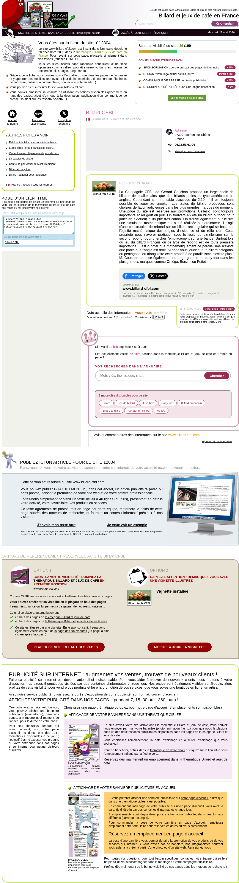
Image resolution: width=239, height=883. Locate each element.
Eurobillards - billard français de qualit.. (31, 147)
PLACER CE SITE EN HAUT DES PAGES (66, 647)
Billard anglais (111, 410)
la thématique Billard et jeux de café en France (76, 621)
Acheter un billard (138, 410)
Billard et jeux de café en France (199, 15)
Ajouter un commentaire (217, 441)
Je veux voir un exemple (127, 525)
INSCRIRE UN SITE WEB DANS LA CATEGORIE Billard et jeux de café (58, 32)
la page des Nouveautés (70, 631)
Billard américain (191, 403)
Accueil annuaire (12, 122)
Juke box (148, 403)
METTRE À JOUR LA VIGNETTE (179, 647)
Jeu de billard (126, 403)
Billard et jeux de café (201, 10)
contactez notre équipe (196, 858)
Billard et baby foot (19, 169)
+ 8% (230, 86)
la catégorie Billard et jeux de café (67, 617)
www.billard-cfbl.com (141, 289)
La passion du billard (21, 158)
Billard (106, 403)
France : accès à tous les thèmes (32, 184)
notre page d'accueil (194, 798)
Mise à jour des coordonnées (190, 151)
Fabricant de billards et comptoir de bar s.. (33, 142)
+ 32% (230, 67)
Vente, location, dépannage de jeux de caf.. (34, 153)
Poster (161, 276)
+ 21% (230, 80)
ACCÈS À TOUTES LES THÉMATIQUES (144, 32)
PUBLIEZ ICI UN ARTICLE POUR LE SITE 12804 (67, 462)
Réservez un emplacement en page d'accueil (155, 834)
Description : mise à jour (219, 309)
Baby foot (167, 403)
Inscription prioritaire (64, 122)
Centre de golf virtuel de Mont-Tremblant (32, 164)
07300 (161, 410)
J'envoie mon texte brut (56, 525)
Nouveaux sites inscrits (38, 122)
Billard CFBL (12, 246)
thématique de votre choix (167, 750)
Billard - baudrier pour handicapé (28, 174)
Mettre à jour (226, 74)
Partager (137, 276)
